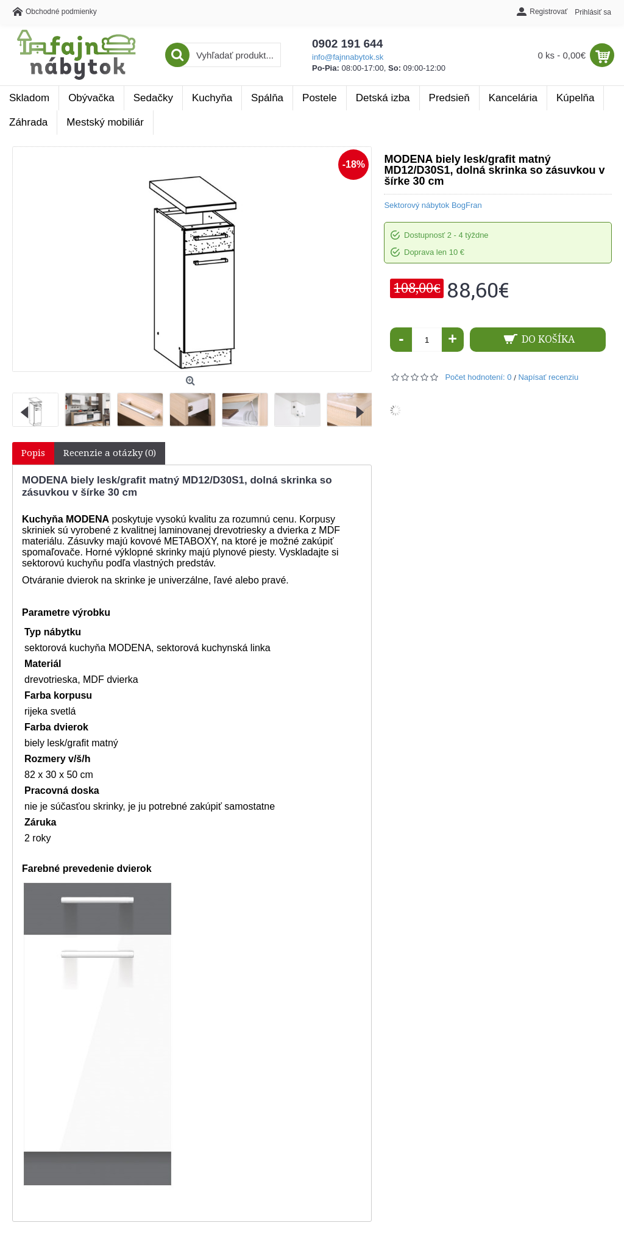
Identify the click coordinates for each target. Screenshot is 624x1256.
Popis (33, 453)
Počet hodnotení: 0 (478, 377)
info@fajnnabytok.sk (347, 57)
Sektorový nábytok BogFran (432, 205)
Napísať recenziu (548, 377)
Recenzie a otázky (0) (109, 453)
